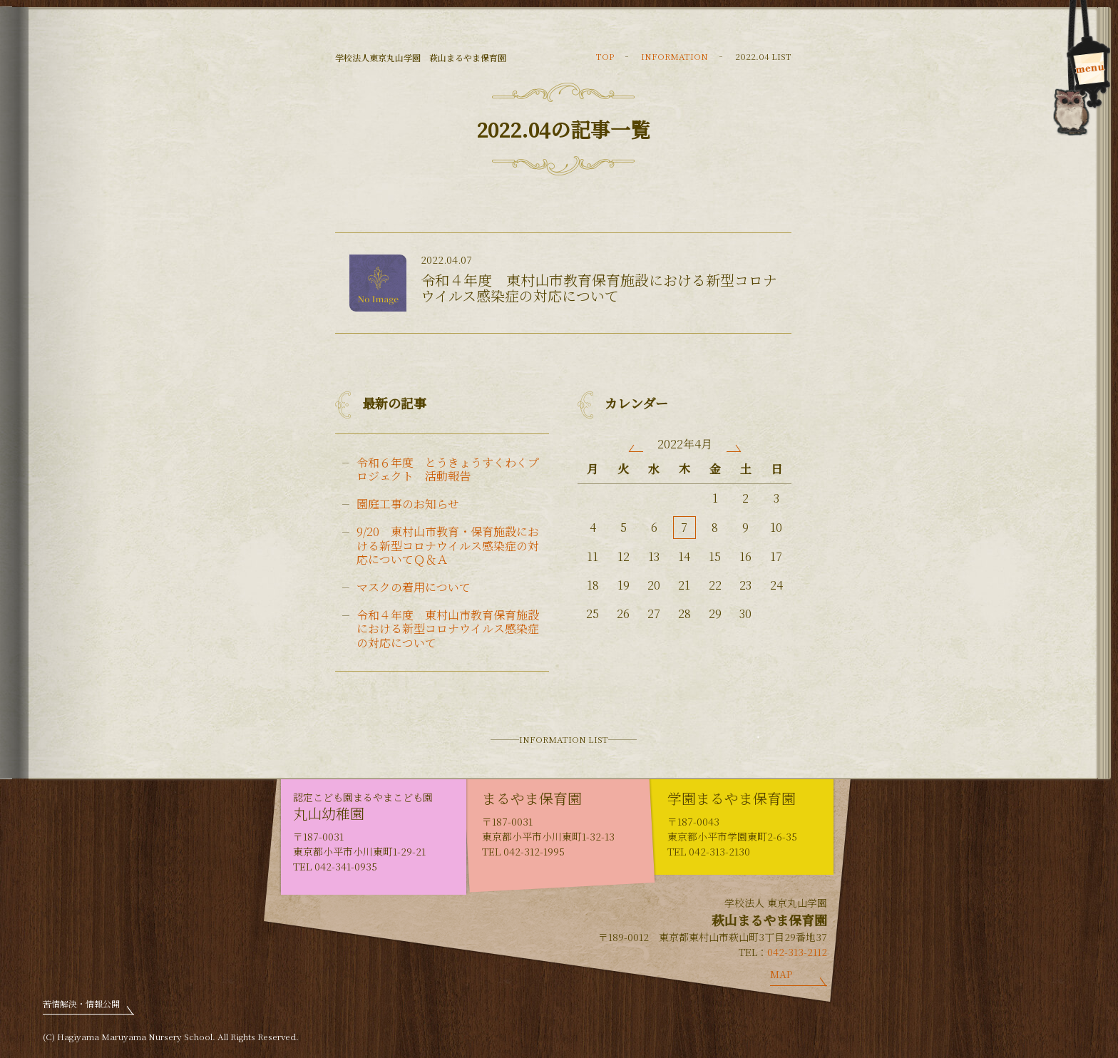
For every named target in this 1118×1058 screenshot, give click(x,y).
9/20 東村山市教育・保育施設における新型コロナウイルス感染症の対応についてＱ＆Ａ (448, 545)
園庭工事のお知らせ (408, 503)
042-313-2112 (797, 952)
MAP (781, 974)
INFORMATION (674, 56)
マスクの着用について (414, 587)
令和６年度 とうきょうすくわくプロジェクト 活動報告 (448, 469)
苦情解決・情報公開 (81, 1003)
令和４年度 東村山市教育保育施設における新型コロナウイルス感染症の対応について (448, 628)
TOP (605, 56)
